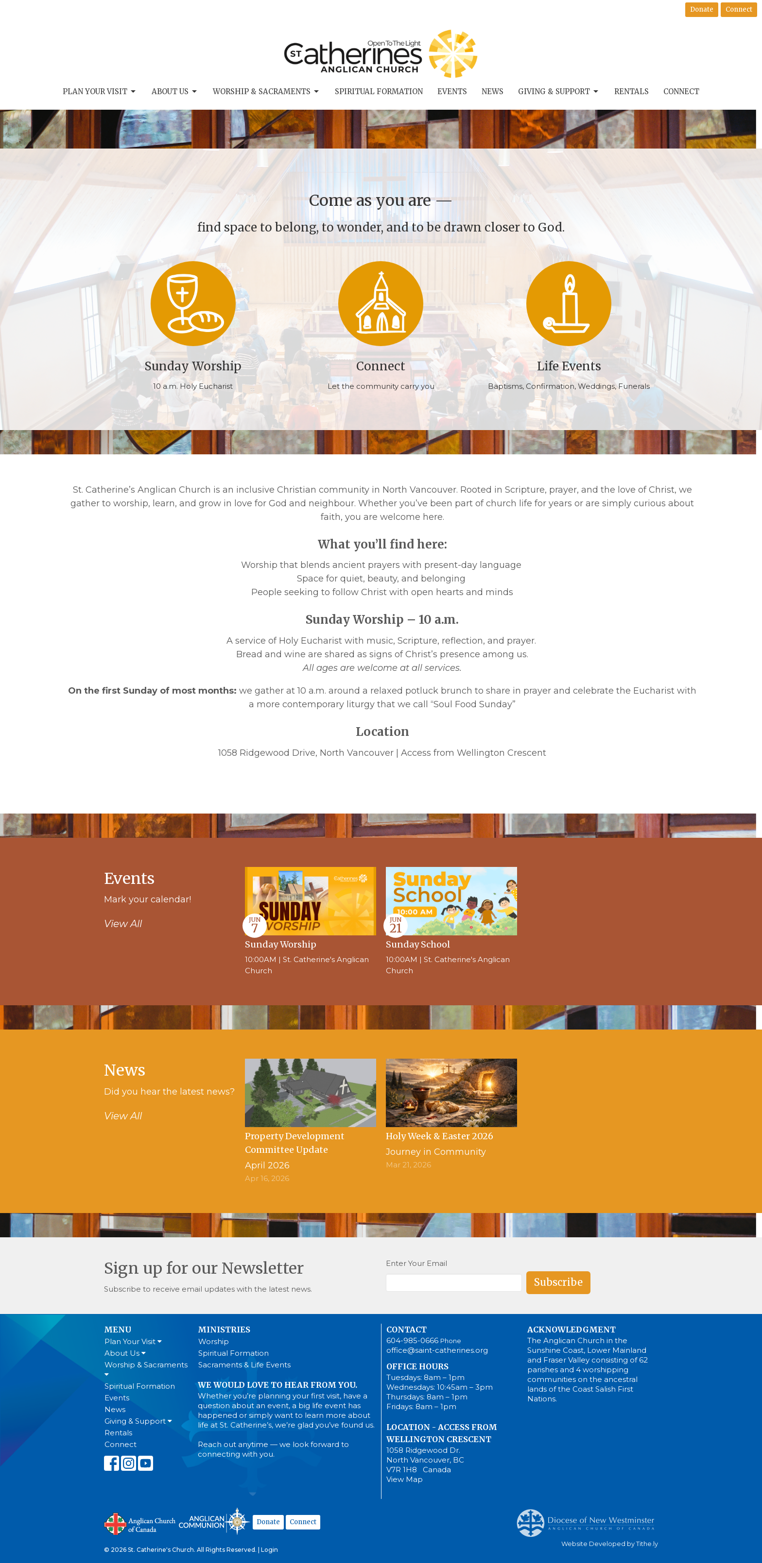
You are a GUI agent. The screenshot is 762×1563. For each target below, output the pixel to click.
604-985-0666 (412, 1340)
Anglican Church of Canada (140, 1523)
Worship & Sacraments (266, 92)
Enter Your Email (416, 1263)
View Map (404, 1479)
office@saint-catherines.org (437, 1350)
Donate (701, 9)
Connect (739, 9)
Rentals (631, 91)
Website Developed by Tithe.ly (609, 1543)
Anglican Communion (214, 1521)
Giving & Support (559, 92)
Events (452, 91)
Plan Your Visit (100, 92)
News (492, 91)
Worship (213, 1341)
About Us (175, 92)
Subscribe (558, 1282)
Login (269, 1549)
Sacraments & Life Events (244, 1364)
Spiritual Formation (379, 91)
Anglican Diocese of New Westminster (589, 1518)
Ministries (224, 1329)
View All (123, 924)
